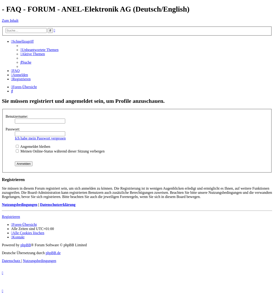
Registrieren (11, 217)
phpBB (25, 245)
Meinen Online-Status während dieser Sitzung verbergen (60, 151)
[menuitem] (39, 50)
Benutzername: (17, 116)
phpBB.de (53, 253)
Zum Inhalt (10, 21)
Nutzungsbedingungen (19, 205)
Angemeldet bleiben (33, 147)
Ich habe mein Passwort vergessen (40, 138)
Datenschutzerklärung (57, 205)
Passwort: (13, 129)
